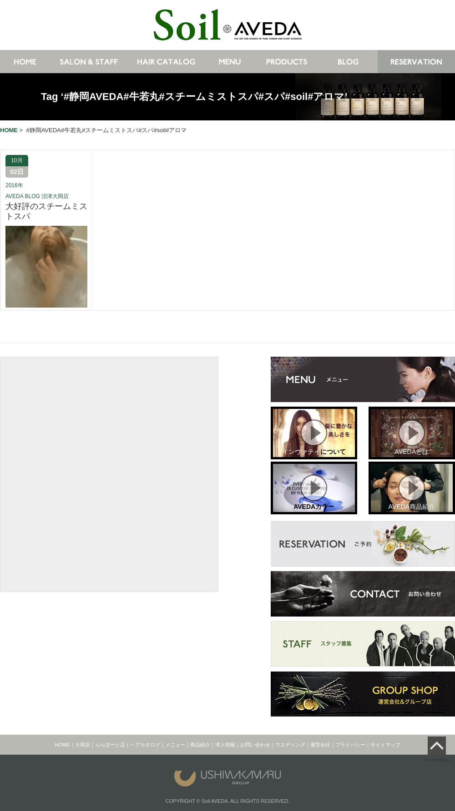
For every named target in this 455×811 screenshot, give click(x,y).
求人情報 (225, 744)
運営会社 (320, 744)
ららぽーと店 (110, 744)
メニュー (175, 744)
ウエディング (290, 744)
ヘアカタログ (145, 744)
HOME (62, 744)
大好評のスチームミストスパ (46, 211)
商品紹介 (200, 744)
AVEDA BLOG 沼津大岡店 (37, 196)
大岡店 (82, 744)
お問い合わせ (255, 744)
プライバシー (350, 744)
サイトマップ (385, 744)
